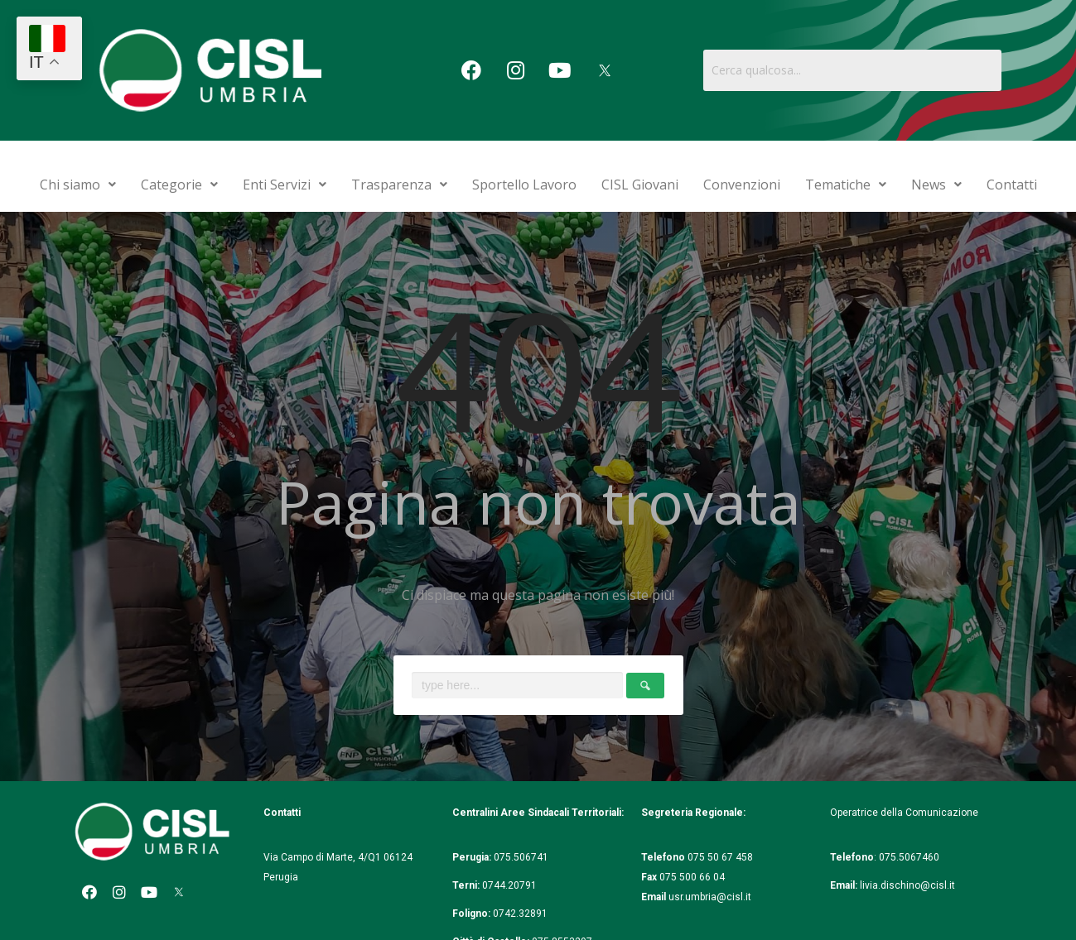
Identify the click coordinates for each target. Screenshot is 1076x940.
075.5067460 (910, 857)
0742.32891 (520, 913)
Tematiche (845, 184)
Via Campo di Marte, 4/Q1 (322, 857)
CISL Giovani (639, 184)
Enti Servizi (284, 184)
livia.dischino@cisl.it (907, 885)
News (936, 184)
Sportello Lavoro (524, 184)
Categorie (179, 184)
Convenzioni (741, 184)
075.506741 (522, 857)
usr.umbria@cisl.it (709, 897)
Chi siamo (78, 184)
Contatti (1012, 184)
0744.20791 (509, 885)
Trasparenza (399, 184)
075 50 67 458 (721, 857)
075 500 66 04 (692, 877)
